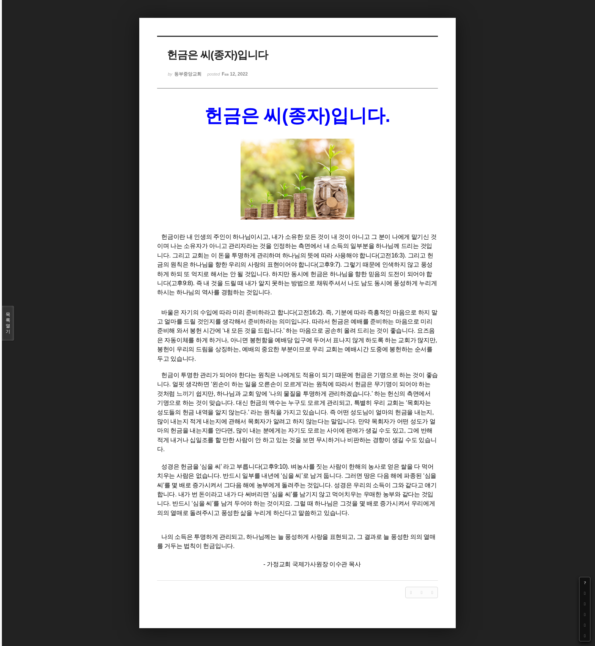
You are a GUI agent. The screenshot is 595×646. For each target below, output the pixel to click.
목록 (8, 323)
